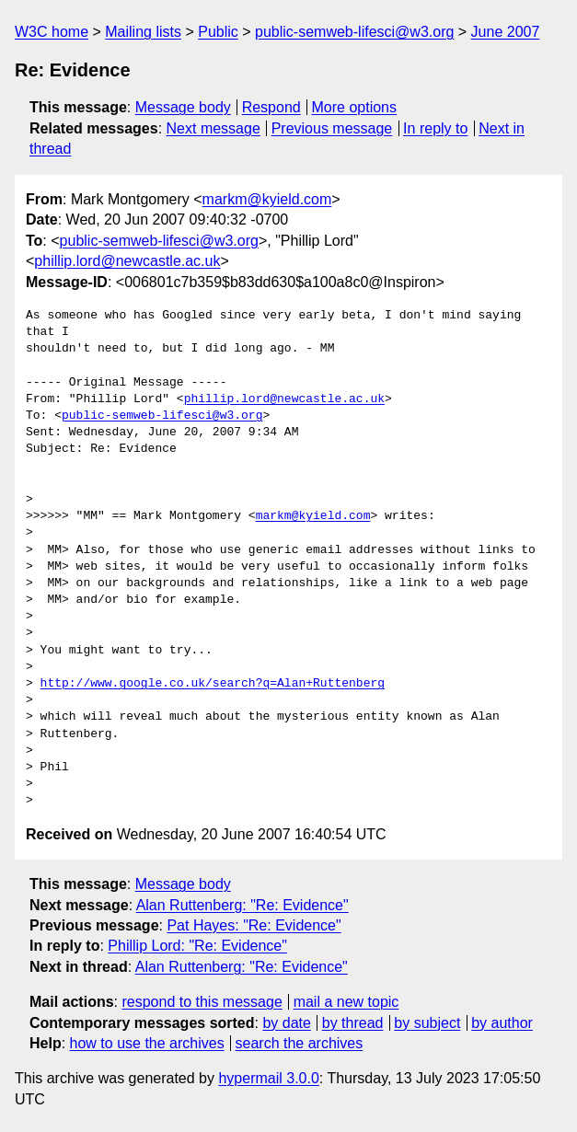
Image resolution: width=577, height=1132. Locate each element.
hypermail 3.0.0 (268, 1078)
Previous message (332, 128)
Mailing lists (143, 32)
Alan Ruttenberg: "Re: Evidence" (242, 905)
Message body (183, 107)
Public (218, 32)
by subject (427, 1023)
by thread (353, 1023)
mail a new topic (346, 1002)
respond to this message (201, 1002)
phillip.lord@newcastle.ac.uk (127, 261)
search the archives (300, 1043)
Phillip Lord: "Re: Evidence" (197, 945)
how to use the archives (147, 1043)
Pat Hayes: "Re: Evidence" (253, 925)
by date (286, 1023)
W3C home (51, 32)
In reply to (435, 128)
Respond (271, 107)
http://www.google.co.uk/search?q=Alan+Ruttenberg (212, 684)
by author (502, 1023)
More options (355, 107)
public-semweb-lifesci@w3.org (354, 32)
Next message (213, 128)
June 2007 (505, 32)
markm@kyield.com (267, 199)
